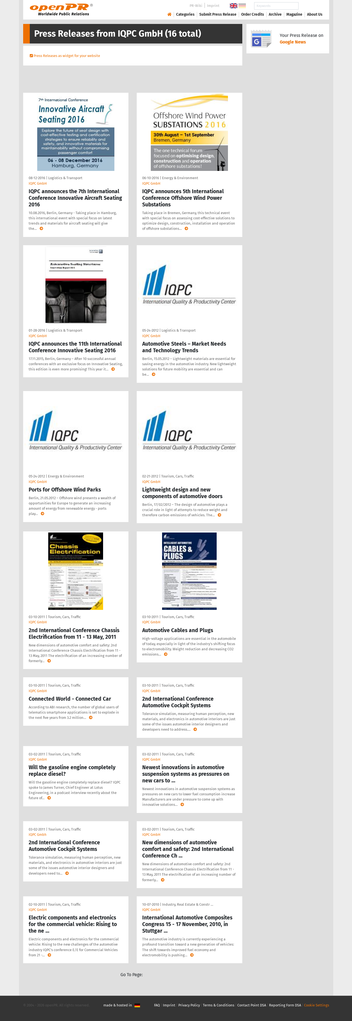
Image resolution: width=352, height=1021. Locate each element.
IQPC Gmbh (38, 834)
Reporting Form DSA (285, 1005)
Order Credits (252, 14)
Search (310, 6)
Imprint (213, 6)
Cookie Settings (316, 1005)
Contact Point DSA (251, 1005)
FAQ (157, 1005)
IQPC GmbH (38, 183)
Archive (275, 14)
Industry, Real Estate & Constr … (187, 904)
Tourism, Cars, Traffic (177, 476)
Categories (185, 14)
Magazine (294, 14)
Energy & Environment (180, 178)
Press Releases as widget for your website (67, 56)
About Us (315, 14)
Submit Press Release (218, 14)
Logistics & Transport (65, 178)
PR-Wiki (196, 6)
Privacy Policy (189, 1005)
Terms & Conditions (218, 1005)
